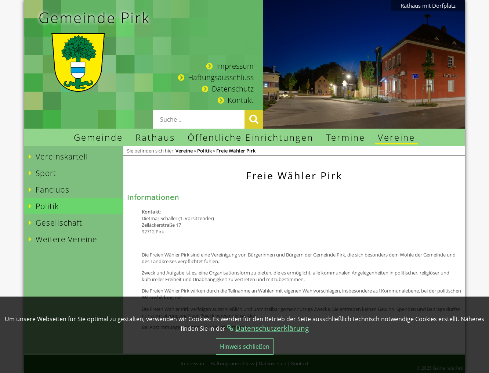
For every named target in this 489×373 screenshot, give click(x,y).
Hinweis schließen (244, 346)
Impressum (230, 66)
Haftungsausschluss (216, 77)
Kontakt (236, 100)
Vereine (184, 150)
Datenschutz (228, 89)
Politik (204, 150)
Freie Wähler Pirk (236, 150)
